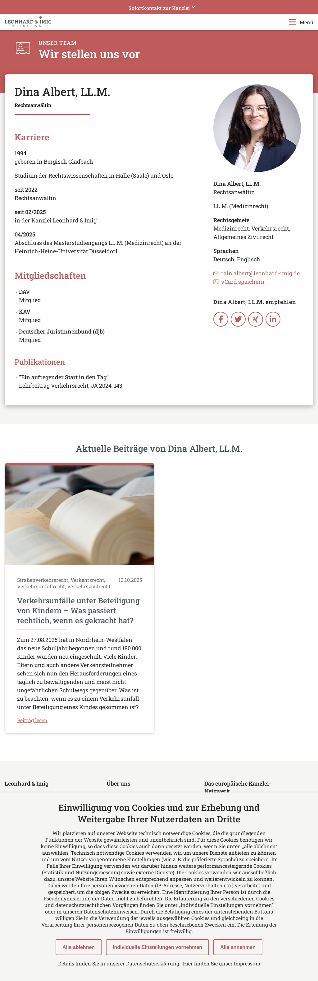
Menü (301, 22)
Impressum (247, 963)
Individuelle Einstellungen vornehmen (157, 947)
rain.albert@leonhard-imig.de (256, 273)
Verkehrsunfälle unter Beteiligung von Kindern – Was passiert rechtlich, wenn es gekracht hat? (78, 610)
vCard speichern (239, 281)
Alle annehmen (238, 947)
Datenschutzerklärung (152, 963)
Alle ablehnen (78, 947)
